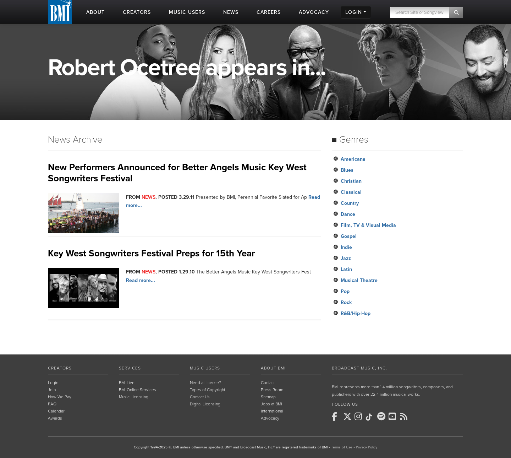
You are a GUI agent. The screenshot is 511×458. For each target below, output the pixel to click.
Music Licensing (133, 396)
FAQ (52, 403)
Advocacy (270, 418)
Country (350, 203)
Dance (348, 214)
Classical (351, 192)
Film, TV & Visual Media (368, 225)
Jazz (346, 258)
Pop (345, 291)
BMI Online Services (137, 389)
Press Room (272, 389)
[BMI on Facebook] (337, 416)
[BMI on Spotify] (382, 416)
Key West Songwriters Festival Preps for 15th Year (151, 253)
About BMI (273, 368)
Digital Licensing (205, 403)
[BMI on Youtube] (394, 416)
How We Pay (59, 396)
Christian (351, 181)
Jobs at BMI (271, 403)
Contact (268, 382)
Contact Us (200, 396)
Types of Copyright (207, 389)
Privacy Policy (366, 447)
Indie (346, 247)
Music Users (205, 368)
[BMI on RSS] (405, 416)
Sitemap (268, 396)
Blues (347, 170)
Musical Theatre (359, 280)
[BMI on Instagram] (359, 416)
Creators (60, 368)
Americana (353, 159)
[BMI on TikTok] (371, 417)
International (272, 411)
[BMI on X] (348, 416)
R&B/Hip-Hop (355, 313)
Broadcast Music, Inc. (359, 368)
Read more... (140, 280)
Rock (346, 302)
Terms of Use (341, 447)
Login (53, 382)
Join (52, 389)
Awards (55, 418)
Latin (346, 269)
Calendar (56, 411)
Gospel (349, 236)
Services (130, 368)
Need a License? (205, 382)
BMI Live (126, 382)
